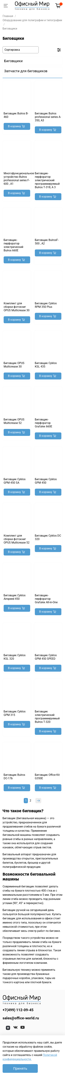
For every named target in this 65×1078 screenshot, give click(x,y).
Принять (20, 1068)
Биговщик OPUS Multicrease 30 (14, 364)
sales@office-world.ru (21, 1018)
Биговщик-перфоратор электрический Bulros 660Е (13, 245)
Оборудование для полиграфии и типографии (32, 20)
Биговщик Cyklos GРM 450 (46, 481)
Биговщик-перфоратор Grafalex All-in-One (46, 599)
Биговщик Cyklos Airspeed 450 (14, 597)
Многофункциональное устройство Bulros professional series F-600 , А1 (19, 178)
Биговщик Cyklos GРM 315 (14, 713)
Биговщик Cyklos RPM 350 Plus (46, 305)
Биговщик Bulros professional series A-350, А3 (48, 117)
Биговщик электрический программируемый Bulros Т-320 (47, 717)
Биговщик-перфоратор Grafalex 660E (43, 423)
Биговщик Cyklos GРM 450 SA (14, 481)
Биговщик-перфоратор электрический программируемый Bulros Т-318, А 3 (47, 180)
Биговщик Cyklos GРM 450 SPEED (46, 657)
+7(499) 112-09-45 (18, 1010)
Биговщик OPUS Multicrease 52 (14, 421)
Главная (8, 16)
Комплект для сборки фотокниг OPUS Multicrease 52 (16, 539)
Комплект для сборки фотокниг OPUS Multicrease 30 (16, 307)
